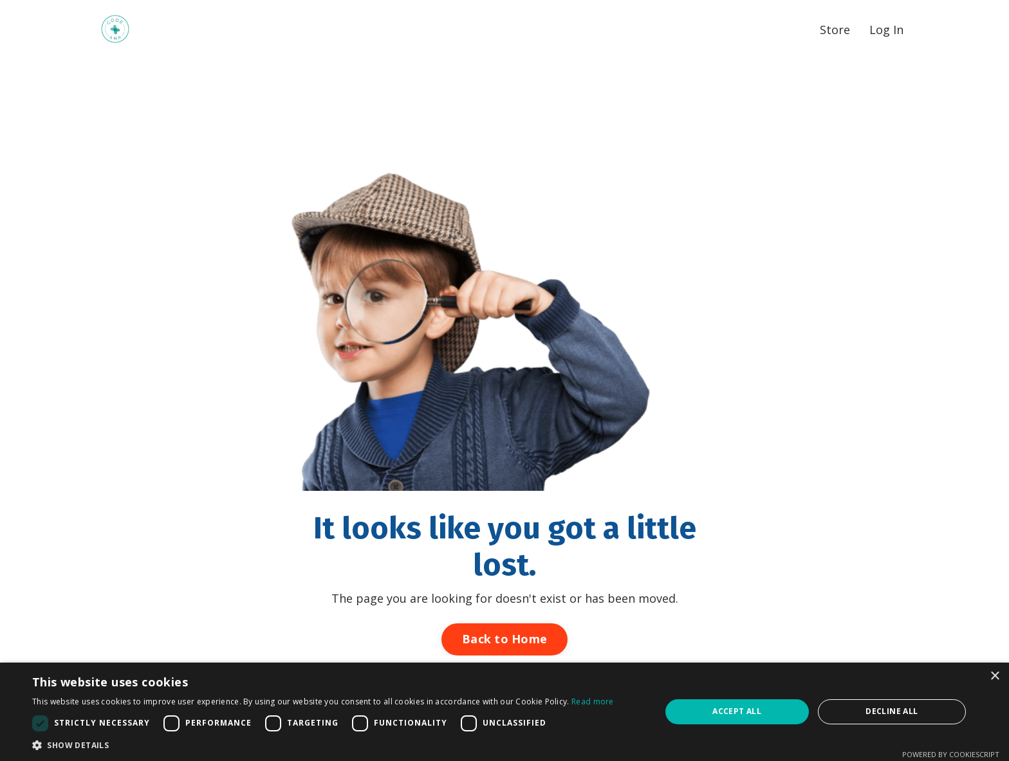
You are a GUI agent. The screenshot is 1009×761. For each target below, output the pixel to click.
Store (835, 29)
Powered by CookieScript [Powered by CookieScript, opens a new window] (950, 754)
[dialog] (504, 712)
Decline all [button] (892, 711)
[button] (323, 744)
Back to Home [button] (504, 638)
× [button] (994, 676)
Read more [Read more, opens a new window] (592, 701)
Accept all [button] (736, 711)
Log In (886, 29)
